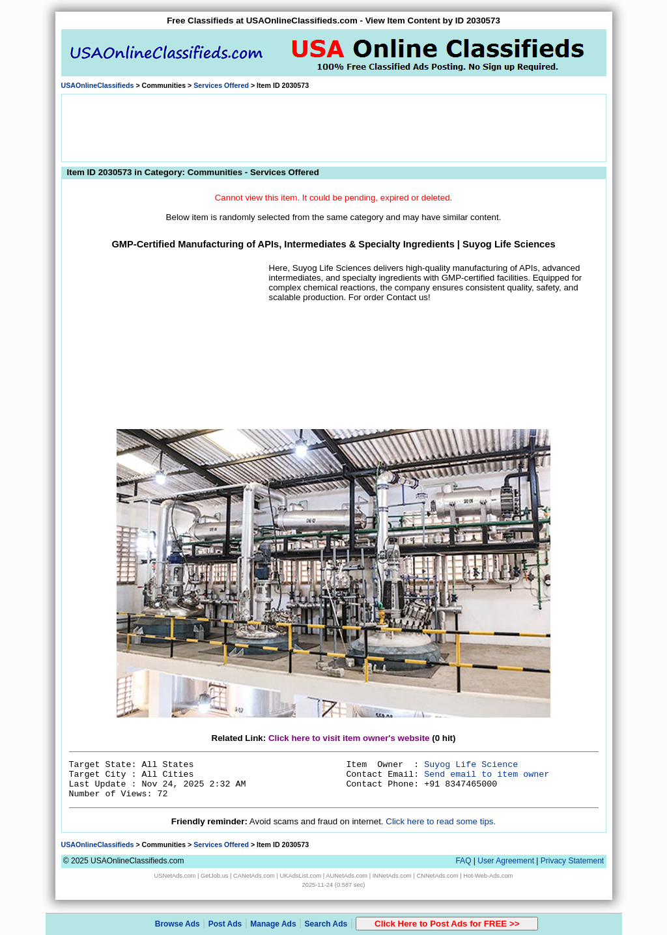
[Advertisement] (333, 127)
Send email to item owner (486, 774)
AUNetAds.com (346, 875)
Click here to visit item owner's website (349, 738)
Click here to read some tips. (441, 821)
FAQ (463, 860)
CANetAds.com (254, 875)
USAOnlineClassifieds (97, 85)
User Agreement (505, 860)
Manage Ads (273, 923)
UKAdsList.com (300, 875)
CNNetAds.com (437, 875)
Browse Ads (177, 923)
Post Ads (225, 923)
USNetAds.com (175, 875)
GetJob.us (215, 875)
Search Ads (326, 923)
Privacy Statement (572, 860)
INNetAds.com (392, 875)
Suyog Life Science (471, 765)
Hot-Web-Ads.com (488, 875)
